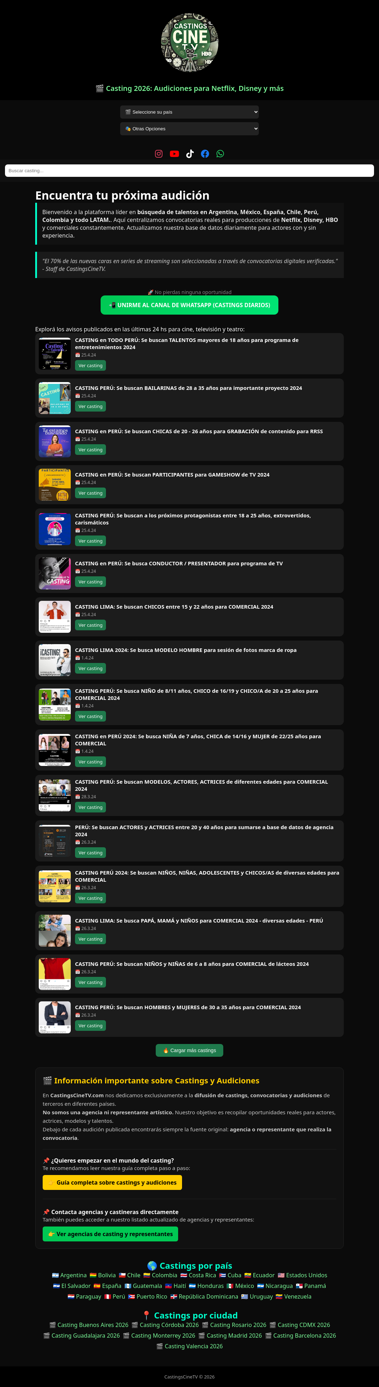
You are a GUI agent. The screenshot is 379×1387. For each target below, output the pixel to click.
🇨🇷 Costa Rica (198, 1275)
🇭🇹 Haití (175, 1286)
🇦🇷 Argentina (69, 1275)
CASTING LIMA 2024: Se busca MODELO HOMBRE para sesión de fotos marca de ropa (186, 649)
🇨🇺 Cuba (230, 1275)
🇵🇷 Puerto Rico (147, 1296)
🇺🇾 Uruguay (257, 1296)
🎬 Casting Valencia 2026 (189, 1346)
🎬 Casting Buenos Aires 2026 (89, 1325)
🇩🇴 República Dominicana (204, 1296)
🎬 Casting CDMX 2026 (299, 1325)
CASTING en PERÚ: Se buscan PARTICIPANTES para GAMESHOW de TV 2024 (172, 474)
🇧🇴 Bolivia (103, 1275)
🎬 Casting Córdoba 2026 (165, 1325)
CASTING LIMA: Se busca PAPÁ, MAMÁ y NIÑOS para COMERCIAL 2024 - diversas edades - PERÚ (199, 920)
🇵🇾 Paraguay (84, 1296)
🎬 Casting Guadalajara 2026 (81, 1335)
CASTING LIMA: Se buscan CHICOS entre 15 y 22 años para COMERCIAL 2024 (174, 606)
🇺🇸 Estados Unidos (302, 1275)
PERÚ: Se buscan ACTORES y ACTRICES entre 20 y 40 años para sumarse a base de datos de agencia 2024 (204, 830)
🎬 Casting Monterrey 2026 (159, 1335)
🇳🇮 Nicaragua (275, 1286)
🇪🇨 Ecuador (259, 1275)
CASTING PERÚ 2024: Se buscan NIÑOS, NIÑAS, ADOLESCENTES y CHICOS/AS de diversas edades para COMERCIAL (207, 876)
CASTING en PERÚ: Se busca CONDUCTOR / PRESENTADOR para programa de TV (179, 563)
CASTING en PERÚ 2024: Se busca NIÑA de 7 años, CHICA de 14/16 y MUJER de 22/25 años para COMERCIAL (198, 740)
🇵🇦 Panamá (311, 1286)
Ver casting (90, 365)
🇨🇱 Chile (129, 1275)
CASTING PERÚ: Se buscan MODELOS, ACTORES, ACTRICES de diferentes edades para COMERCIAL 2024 (201, 785)
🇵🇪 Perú (114, 1296)
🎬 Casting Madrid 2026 (230, 1335)
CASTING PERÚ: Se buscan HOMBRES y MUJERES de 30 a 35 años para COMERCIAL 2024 (188, 1007)
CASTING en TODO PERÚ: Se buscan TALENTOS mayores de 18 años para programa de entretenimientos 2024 (187, 343)
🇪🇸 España (107, 1286)
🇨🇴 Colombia (160, 1275)
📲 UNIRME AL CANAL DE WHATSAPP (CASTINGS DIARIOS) (189, 305)
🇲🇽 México (240, 1286)
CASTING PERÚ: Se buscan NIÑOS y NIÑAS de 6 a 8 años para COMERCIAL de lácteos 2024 (192, 963)
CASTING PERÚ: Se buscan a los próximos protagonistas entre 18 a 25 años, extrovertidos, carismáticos (193, 519)
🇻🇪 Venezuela (293, 1296)
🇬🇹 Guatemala (143, 1286)
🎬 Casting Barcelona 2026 (300, 1335)
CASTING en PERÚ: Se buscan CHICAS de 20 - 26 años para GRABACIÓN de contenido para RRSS (199, 431)
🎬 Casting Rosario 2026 (234, 1325)
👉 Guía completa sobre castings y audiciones (112, 1182)
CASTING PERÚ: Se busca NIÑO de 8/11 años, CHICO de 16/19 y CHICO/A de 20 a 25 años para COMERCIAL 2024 (196, 694)
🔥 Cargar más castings (189, 1050)
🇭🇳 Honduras (206, 1286)
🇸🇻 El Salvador (72, 1286)
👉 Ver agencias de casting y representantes (110, 1234)
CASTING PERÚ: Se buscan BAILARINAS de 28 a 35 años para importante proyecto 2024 (188, 387)
